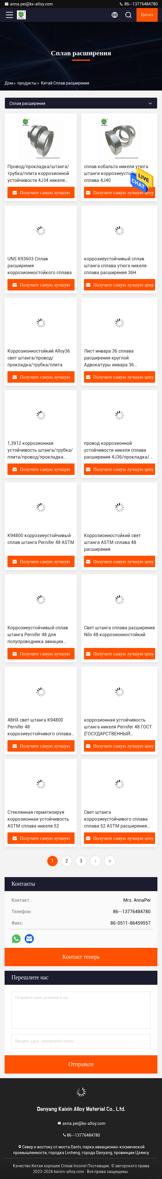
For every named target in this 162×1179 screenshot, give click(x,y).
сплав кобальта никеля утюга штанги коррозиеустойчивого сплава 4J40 (116, 173)
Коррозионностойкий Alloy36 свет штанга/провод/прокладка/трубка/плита (38, 358)
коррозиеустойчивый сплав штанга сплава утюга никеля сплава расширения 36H (115, 265)
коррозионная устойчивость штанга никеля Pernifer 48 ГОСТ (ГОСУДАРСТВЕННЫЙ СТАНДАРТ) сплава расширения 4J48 (118, 733)
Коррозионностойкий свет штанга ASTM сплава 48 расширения (112, 542)
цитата (147, 15)
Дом (9, 83)
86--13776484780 (138, 4)
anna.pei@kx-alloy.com (28, 4)
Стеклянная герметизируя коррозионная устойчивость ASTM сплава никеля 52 (38, 819)
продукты (26, 83)
